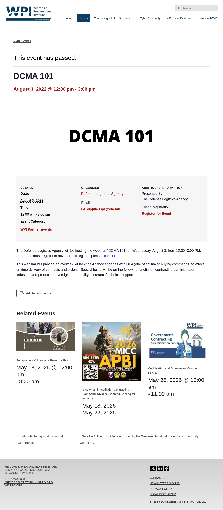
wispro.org (13, 485)
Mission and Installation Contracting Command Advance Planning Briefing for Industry (108, 394)
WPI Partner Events (36, 229)
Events (83, 18)
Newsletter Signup (165, 483)
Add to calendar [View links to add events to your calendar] (36, 293)
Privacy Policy (161, 488)
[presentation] (45, 338)
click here (110, 256)
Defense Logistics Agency (102, 194)
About (69, 18)
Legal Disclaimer (163, 494)
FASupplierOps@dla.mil (100, 209)
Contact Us (158, 477)
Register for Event (156, 214)
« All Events (22, 41)
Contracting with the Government (114, 18)
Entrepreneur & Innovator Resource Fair (42, 360)
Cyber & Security (150, 18)
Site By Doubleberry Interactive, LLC (178, 501)
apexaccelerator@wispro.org (28, 482)
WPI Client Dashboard (180, 18)
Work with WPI (209, 18)
